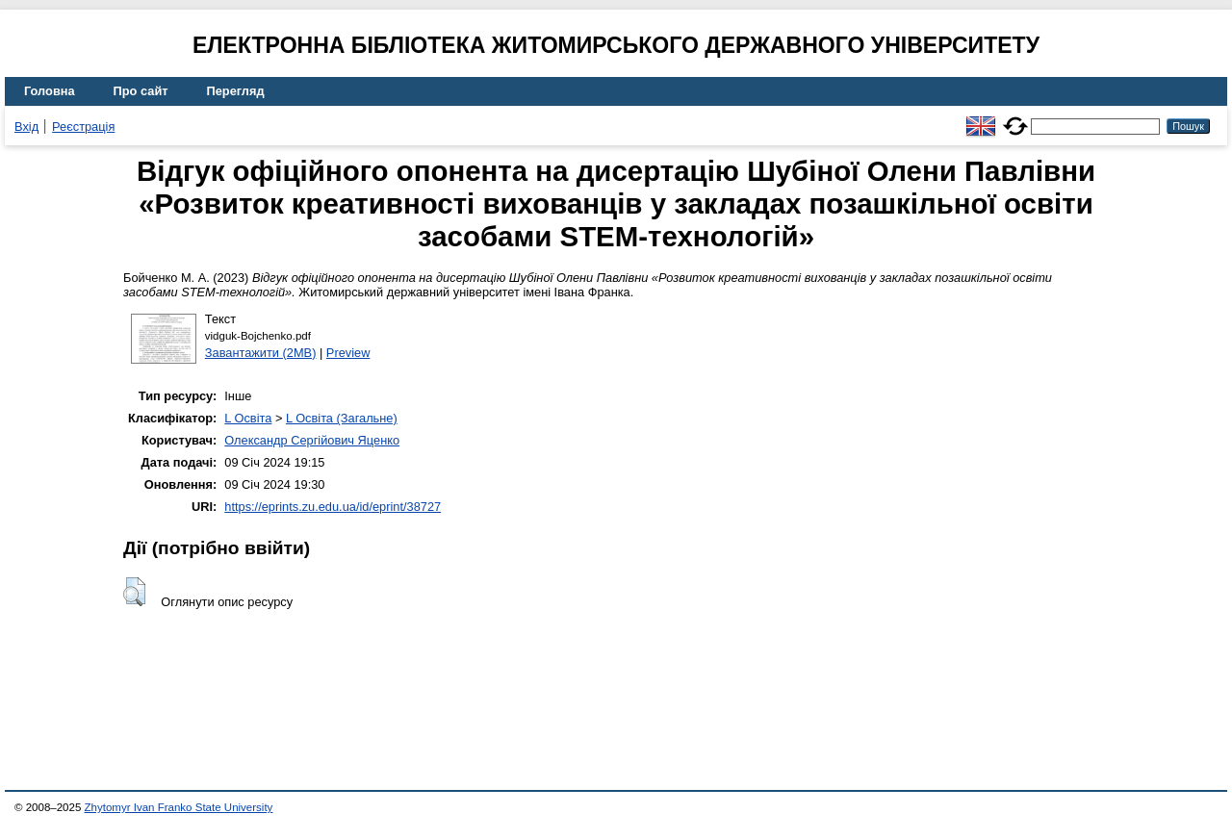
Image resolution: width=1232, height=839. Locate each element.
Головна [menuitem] (49, 91)
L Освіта (247, 418)
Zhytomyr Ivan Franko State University (179, 807)
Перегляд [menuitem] (236, 91)
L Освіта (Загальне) (342, 418)
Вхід (26, 126)
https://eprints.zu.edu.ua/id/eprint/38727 (332, 506)
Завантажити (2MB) (261, 352)
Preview (348, 352)
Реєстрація (83, 126)
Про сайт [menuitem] (141, 91)
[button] (134, 591)
